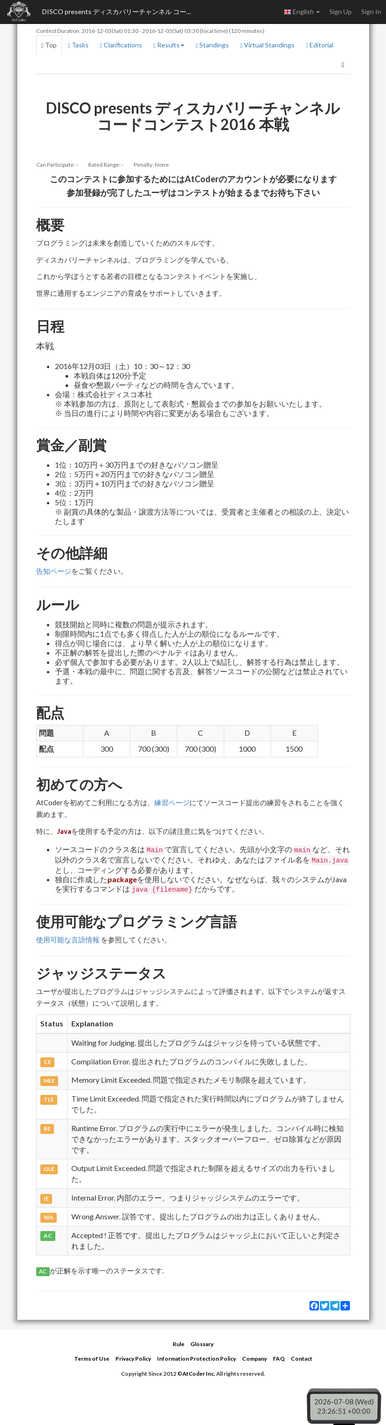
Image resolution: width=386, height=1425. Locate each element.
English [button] (302, 12)
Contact (301, 1358)
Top (49, 45)
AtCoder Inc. (198, 1373)
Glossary (201, 1344)
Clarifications (121, 45)
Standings (212, 45)
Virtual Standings (267, 45)
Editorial (319, 45)
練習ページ (171, 802)
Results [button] (168, 45)
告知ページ (53, 571)
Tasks (78, 45)
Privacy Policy (133, 1358)
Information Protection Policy (196, 1358)
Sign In (371, 11)
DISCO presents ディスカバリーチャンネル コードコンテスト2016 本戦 (122, 11)
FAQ (279, 1358)
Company (254, 1358)
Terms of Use (91, 1358)
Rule (178, 1344)
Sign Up (340, 11)
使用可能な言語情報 (67, 939)
